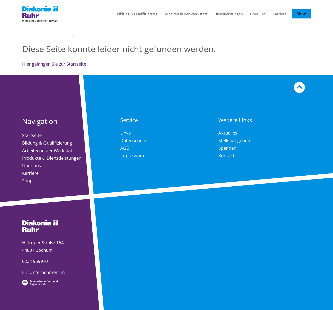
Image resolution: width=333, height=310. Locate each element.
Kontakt (226, 156)
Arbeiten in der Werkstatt (186, 14)
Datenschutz (133, 140)
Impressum (132, 156)
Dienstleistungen (228, 14)
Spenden (227, 148)
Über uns (258, 14)
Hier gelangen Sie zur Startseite (54, 64)
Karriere (280, 14)
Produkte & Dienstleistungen (51, 158)
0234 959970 (35, 261)
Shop (301, 13)
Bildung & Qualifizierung (137, 14)
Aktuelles (227, 133)
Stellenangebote (235, 140)
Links (125, 133)
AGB (124, 148)
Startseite (32, 135)
